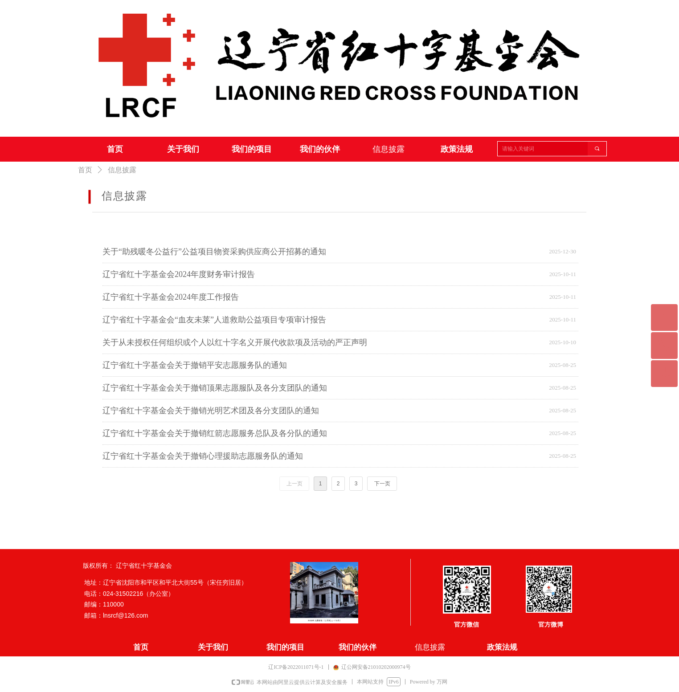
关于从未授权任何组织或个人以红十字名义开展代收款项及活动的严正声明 (234, 342)
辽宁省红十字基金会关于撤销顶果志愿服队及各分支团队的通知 (214, 387)
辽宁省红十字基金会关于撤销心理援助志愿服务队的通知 (202, 456)
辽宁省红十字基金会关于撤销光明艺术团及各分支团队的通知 (210, 410)
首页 (85, 170)
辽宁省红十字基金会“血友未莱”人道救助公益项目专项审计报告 (214, 319)
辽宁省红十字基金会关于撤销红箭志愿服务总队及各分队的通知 (214, 433)
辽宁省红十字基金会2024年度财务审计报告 (178, 274)
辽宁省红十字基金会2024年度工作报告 (170, 297)
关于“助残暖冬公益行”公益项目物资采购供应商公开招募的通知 (214, 251)
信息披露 (122, 170)
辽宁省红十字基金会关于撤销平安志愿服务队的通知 (194, 365)
